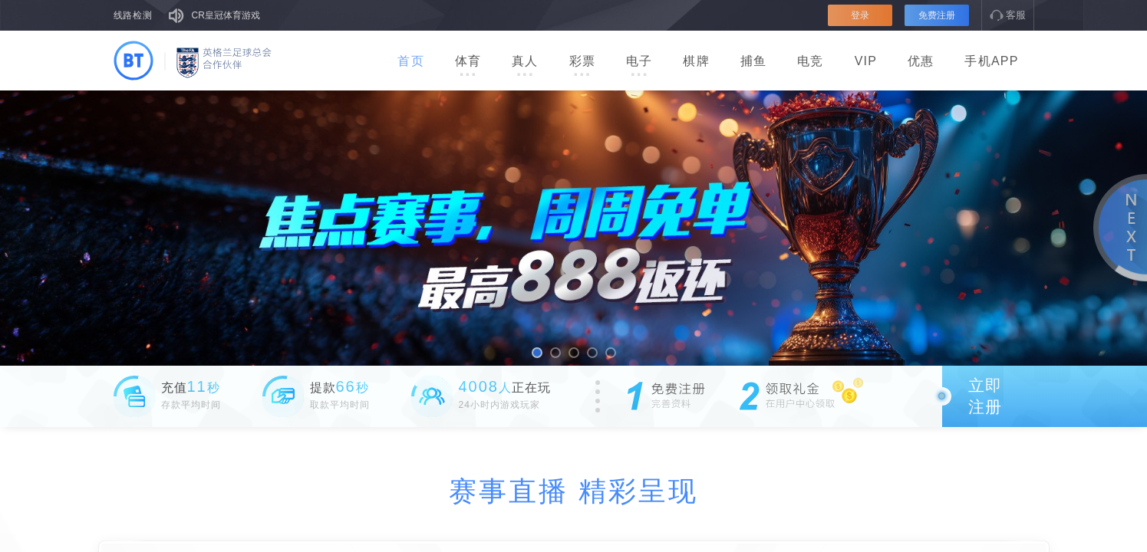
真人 (525, 66)
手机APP (991, 60)
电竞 (810, 60)
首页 (410, 60)
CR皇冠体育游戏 (226, 15)
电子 (639, 66)
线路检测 (133, 15)
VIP (866, 60)
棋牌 (696, 60)
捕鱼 (753, 60)
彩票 (582, 66)
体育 (468, 66)
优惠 (921, 60)
